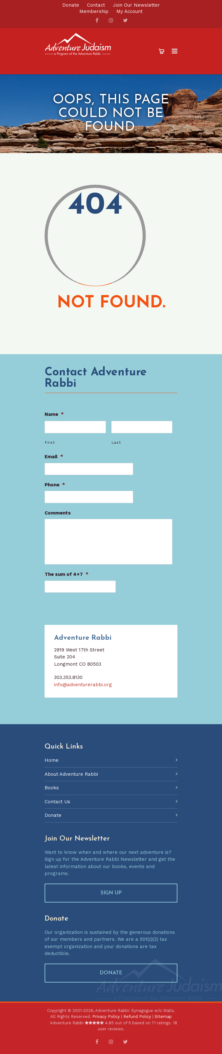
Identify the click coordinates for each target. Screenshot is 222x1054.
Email (54, 456)
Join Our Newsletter (136, 5)
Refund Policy (137, 1018)
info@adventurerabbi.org (83, 687)
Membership (93, 11)
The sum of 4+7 (67, 577)
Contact (96, 5)
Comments (58, 511)
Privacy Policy (106, 1018)
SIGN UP (111, 895)
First (50, 441)
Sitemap (163, 1018)
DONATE (111, 975)
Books (52, 790)
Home (52, 762)
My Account (129, 11)
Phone (55, 483)
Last (116, 441)
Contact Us (57, 804)
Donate (70, 5)
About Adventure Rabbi (71, 776)
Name (54, 414)
